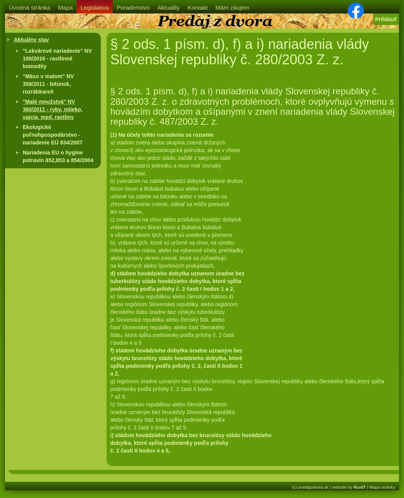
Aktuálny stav (31, 40)
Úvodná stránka (29, 7)
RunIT (360, 487)
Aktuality (168, 7)
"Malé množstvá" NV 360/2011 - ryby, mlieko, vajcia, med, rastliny (52, 109)
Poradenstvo (133, 7)
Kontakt (197, 7)
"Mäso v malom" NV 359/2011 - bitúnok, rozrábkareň (48, 84)
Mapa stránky (382, 487)
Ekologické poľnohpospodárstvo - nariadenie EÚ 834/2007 (53, 135)
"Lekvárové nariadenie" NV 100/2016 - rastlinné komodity (57, 58)
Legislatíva (94, 7)
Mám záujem (232, 7)
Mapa (65, 7)
